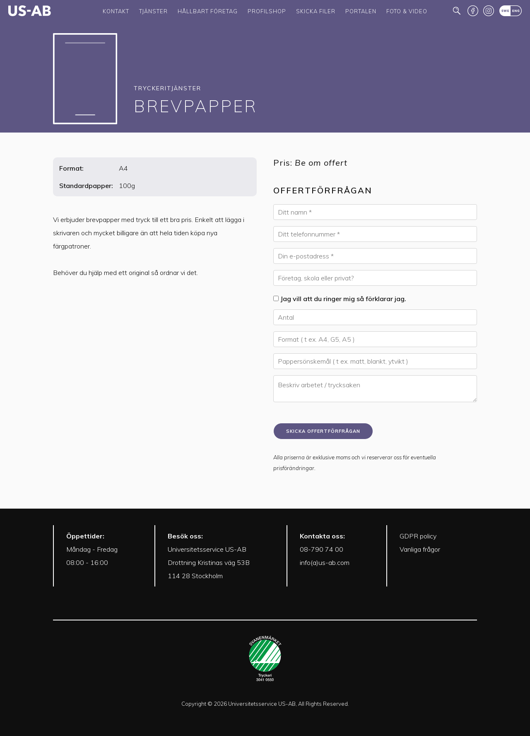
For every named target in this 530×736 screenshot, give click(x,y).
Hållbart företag (208, 11)
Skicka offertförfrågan (323, 431)
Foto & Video (406, 11)
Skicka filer (315, 11)
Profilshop (267, 11)
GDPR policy (418, 536)
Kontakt (116, 11)
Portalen (360, 11)
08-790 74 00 (321, 549)
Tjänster (153, 11)
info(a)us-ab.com (324, 562)
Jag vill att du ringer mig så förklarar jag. (339, 298)
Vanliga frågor (420, 549)
